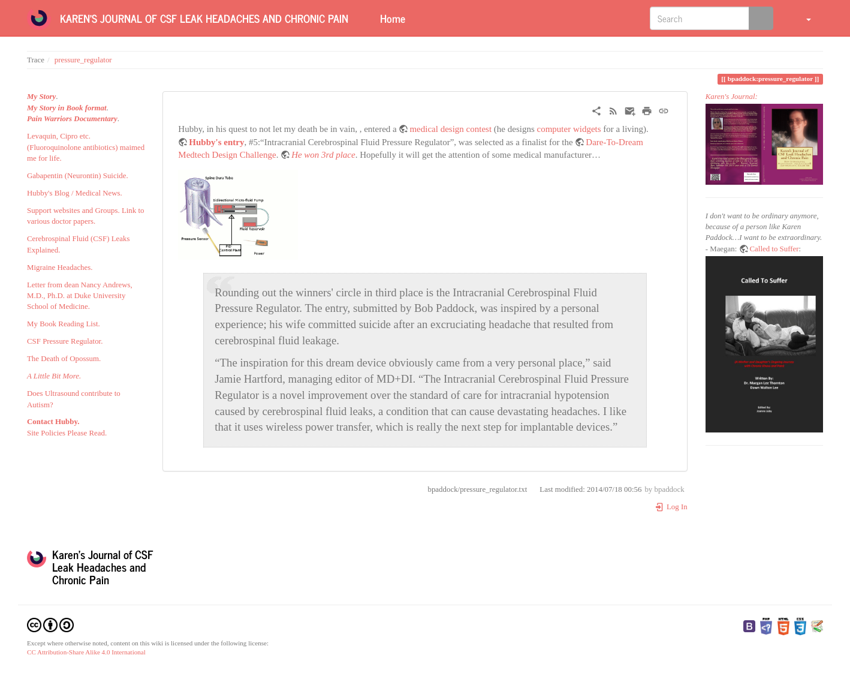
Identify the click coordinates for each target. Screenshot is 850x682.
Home (391, 18)
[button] (801, 18)
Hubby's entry (216, 142)
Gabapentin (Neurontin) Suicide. (77, 176)
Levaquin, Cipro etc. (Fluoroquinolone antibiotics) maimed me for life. (85, 147)
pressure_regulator (83, 60)
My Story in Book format (67, 108)
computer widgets (569, 129)
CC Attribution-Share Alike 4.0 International (86, 652)
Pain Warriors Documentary (72, 119)
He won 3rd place (323, 155)
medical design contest (450, 129)
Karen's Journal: (732, 96)
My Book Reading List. (63, 324)
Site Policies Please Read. (67, 433)
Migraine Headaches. (60, 267)
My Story (41, 96)
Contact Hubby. (53, 421)
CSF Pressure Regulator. (65, 341)
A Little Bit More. (54, 376)
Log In (671, 507)
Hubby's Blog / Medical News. (74, 193)
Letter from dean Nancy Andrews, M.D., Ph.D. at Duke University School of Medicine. (79, 296)
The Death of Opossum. (64, 358)
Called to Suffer (774, 249)
